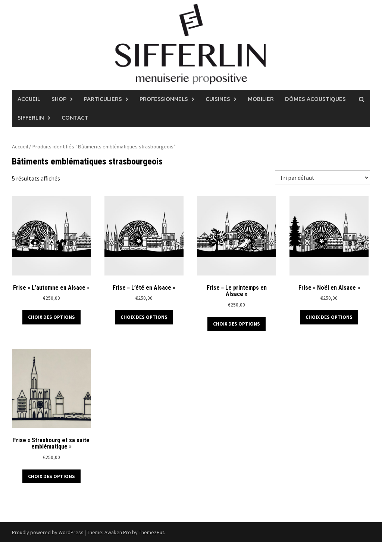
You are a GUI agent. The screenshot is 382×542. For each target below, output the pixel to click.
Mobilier (261, 99)
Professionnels (164, 99)
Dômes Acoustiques (315, 99)
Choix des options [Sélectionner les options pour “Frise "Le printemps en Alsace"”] (236, 324)
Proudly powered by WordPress (48, 532)
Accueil (29, 99)
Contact (75, 117)
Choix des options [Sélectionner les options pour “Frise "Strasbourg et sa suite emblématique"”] (51, 476)
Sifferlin (31, 117)
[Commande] (322, 177)
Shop (58, 99)
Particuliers (103, 99)
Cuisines (218, 99)
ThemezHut (151, 532)
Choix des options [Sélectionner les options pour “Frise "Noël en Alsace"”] (329, 317)
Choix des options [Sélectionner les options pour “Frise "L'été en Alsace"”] (143, 317)
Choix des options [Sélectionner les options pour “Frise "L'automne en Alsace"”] (51, 317)
